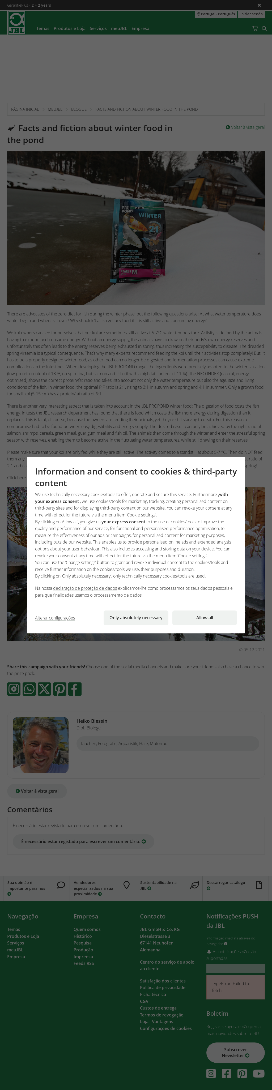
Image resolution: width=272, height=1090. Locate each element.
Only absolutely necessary (136, 618)
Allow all (204, 618)
